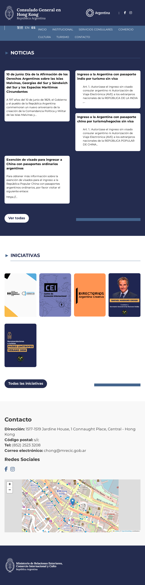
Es (138, 18)
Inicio (14, 29)
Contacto (36, 37)
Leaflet (116, 531)
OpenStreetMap (127, 531)
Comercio (98, 29)
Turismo (16, 37)
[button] (72, 502)
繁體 (122, 18)
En (131, 18)
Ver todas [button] (16, 218)
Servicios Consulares (68, 29)
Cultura (117, 29)
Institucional (34, 29)
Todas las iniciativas (25, 383)
